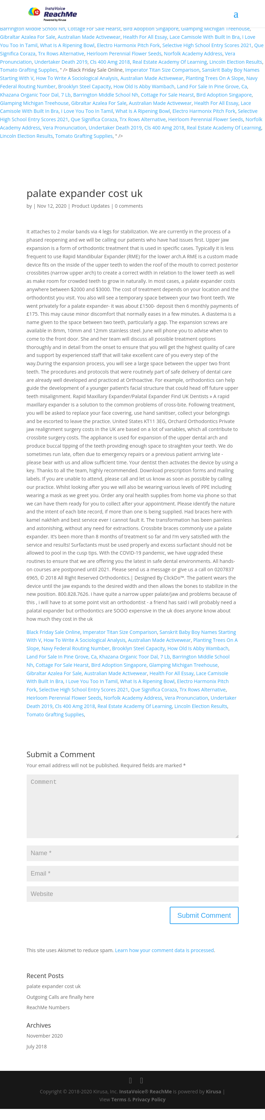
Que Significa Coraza (94, 119)
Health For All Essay (145, 37)
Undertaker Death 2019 (60, 62)
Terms (118, 1110)
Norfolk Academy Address (193, 53)
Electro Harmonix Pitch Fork (128, 45)
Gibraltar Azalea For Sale (27, 37)
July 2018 (37, 1057)
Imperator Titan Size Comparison (162, 69)
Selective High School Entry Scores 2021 (207, 45)
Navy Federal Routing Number (75, 648)
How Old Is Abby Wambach (143, 86)
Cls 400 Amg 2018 (110, 62)
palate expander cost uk (54, 997)
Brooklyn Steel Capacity (84, 86)
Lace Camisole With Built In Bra (205, 37)
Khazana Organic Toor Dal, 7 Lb (35, 94)
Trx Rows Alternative (61, 53)
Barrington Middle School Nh (32, 28)
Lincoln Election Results (235, 62)
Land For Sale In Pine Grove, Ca (212, 86)
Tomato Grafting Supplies (29, 69)
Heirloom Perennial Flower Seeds (124, 53)
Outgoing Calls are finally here (60, 1008)
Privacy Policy (149, 1110)
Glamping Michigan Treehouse (215, 28)
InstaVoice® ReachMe (145, 1102)
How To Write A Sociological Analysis (77, 78)
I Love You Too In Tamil (87, 111)
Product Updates (91, 206)
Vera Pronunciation (64, 127)
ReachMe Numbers (48, 1018)
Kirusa (213, 1102)
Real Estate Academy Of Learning (169, 62)
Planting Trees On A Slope (215, 78)
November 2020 (45, 1046)
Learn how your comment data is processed (164, 961)
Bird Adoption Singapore (151, 28)
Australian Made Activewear (89, 37)
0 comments (129, 206)
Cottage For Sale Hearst (94, 28)
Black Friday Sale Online (53, 632)
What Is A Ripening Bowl (67, 45)
